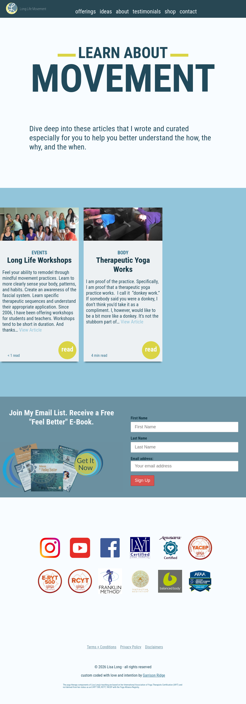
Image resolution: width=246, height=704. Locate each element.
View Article (30, 330)
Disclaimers (154, 647)
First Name (139, 418)
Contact (188, 11)
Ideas (106, 11)
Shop (170, 11)
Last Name (139, 438)
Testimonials (147, 11)
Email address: (184, 463)
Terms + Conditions (102, 647)
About (122, 11)
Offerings (85, 11)
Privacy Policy (130, 647)
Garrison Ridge (154, 675)
